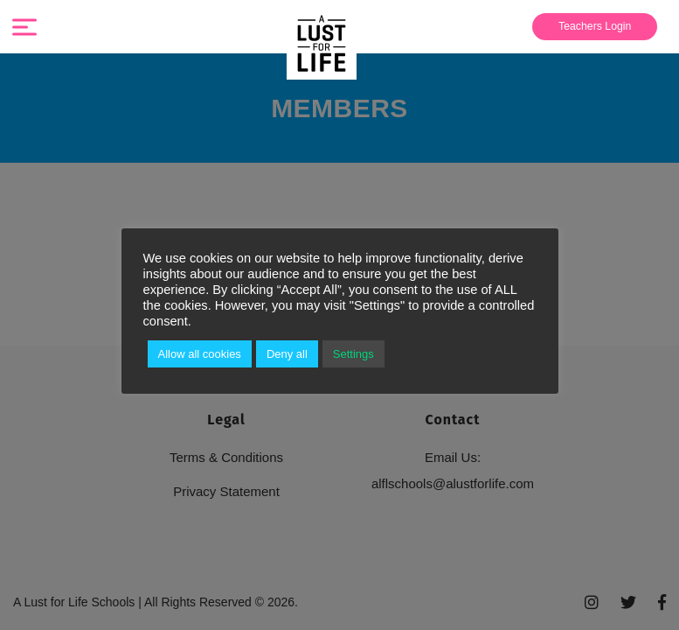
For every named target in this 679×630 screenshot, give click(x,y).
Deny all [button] (300, 354)
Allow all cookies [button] (205, 354)
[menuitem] (593, 26)
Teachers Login (588, 25)
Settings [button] (370, 354)
